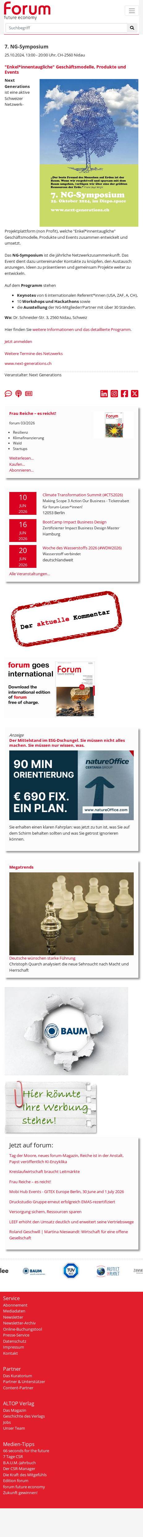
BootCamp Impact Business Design (75, 522)
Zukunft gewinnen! (20, 1492)
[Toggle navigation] (132, 11)
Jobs (7, 1422)
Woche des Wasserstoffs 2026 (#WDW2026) (82, 548)
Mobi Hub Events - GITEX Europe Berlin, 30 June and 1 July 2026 (66, 1191)
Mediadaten (14, 1311)
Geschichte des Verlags (24, 1416)
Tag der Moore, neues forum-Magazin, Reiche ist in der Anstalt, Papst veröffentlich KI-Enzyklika (66, 1158)
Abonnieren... (21, 470)
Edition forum (15, 1480)
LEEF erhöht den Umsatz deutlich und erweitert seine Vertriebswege (71, 1222)
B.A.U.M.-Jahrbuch (19, 1462)
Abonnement (15, 1305)
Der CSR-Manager (19, 1468)
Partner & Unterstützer (24, 1381)
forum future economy (24, 1486)
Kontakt (10, 1353)
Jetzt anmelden (18, 341)
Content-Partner (18, 1387)
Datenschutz (14, 1341)
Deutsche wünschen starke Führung (42, 958)
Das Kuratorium (17, 1375)
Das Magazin (14, 1410)
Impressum (13, 1347)
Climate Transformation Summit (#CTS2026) (83, 495)
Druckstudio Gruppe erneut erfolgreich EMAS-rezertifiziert (62, 1201)
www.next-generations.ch (28, 363)
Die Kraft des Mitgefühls (25, 1474)
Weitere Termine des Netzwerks (34, 353)
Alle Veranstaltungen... (29, 573)
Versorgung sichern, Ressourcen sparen (45, 1211)
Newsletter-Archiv (19, 1323)
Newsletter (13, 1317)
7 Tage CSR (13, 1456)
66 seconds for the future (26, 1450)
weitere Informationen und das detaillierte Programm (81, 329)
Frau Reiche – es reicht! (30, 1181)
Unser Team (14, 1428)
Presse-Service (16, 1335)
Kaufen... (17, 464)
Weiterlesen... (21, 458)
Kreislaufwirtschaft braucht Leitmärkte (44, 1171)
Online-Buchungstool (22, 1329)
